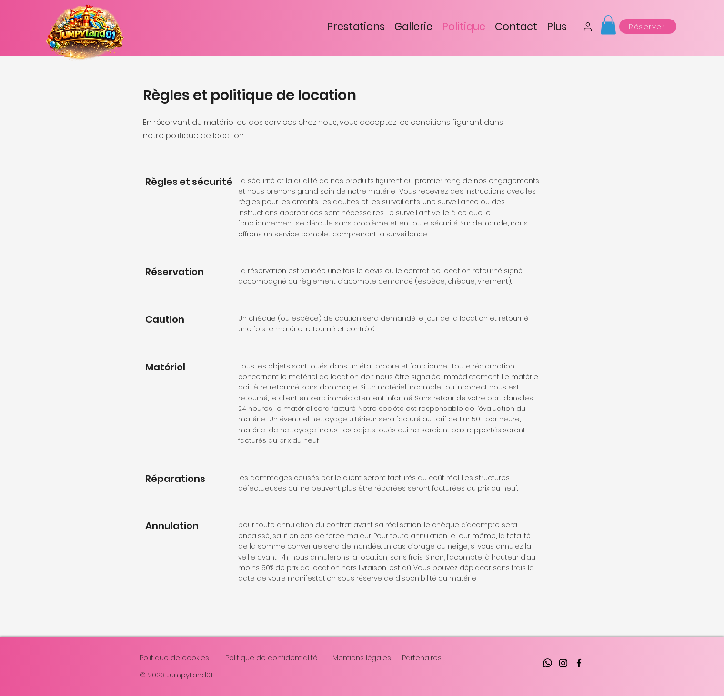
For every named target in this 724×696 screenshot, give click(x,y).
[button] (608, 25)
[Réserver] (647, 26)
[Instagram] (563, 662)
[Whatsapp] (547, 662)
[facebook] (578, 662)
